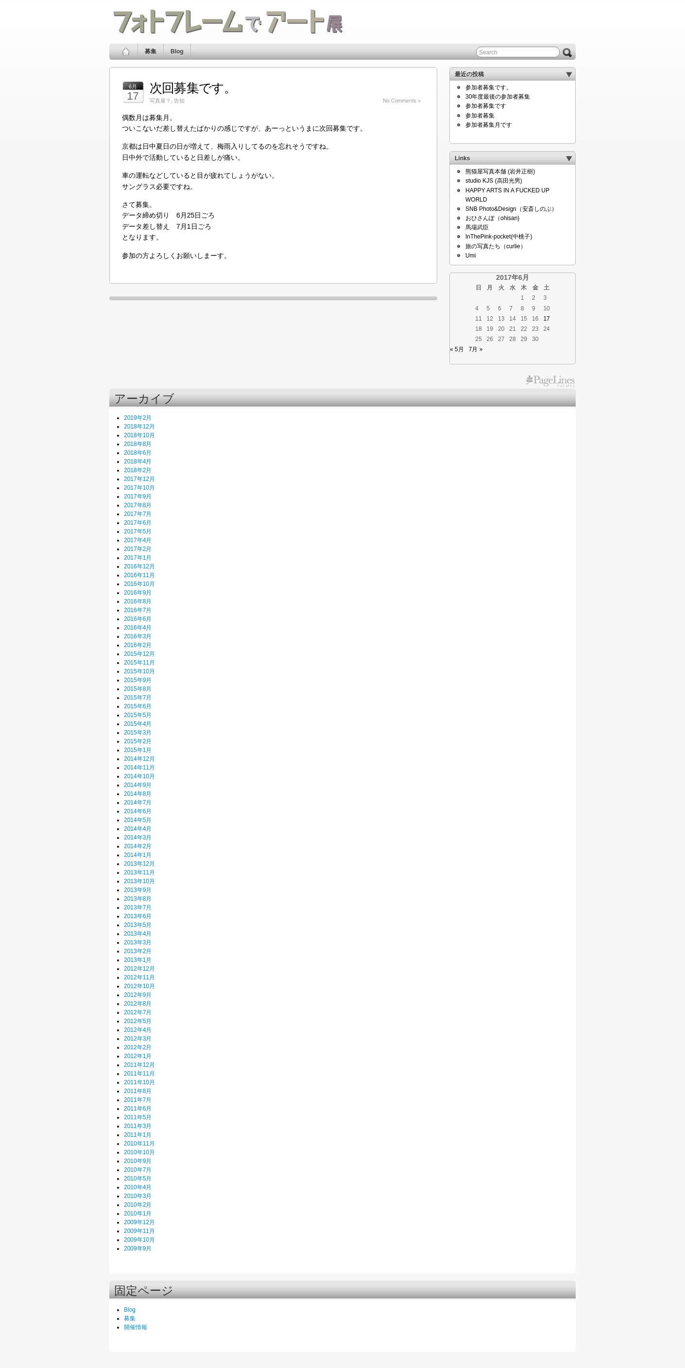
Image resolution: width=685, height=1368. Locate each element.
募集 (150, 51)
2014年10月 (139, 776)
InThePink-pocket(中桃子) (498, 236)
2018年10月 (139, 435)
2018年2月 (138, 470)
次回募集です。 (193, 88)
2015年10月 (139, 671)
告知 (179, 100)
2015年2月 (138, 741)
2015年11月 (139, 662)
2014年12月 (139, 758)
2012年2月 (138, 1047)
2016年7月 (138, 610)
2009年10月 (139, 1239)
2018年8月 (138, 444)
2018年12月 (139, 426)
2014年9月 (138, 785)
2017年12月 (139, 479)
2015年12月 (139, 653)
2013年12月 (139, 863)
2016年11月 (139, 575)
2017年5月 (138, 531)
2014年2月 (138, 846)
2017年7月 (138, 514)
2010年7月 (138, 1169)
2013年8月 (138, 898)
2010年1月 (138, 1213)
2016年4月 (138, 627)
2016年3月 (138, 636)
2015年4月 (138, 723)
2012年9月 (138, 995)
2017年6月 (138, 522)
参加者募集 (480, 115)
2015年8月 (138, 688)
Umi (470, 255)
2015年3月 (138, 732)
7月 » (476, 349)
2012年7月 (138, 1012)
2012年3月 (138, 1038)
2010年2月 (138, 1204)
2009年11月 (139, 1231)
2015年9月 (138, 680)
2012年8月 (138, 1003)
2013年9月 (138, 890)
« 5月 (457, 349)
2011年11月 (139, 1073)
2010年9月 (138, 1161)
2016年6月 (138, 619)
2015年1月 (138, 750)
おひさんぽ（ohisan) (492, 218)
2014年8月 (138, 793)
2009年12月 (139, 1222)
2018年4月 (138, 461)
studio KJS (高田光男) (493, 180)
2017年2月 (138, 549)
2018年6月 (138, 452)
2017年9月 (138, 496)
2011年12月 (139, 1064)
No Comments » (402, 100)
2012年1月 (138, 1056)
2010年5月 (138, 1178)
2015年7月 (138, 697)
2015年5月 (138, 715)
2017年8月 (138, 505)
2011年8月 (138, 1091)
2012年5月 (138, 1021)
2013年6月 (138, 916)
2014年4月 (138, 828)
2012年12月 (139, 968)
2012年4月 (138, 1029)
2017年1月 (138, 557)
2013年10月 (139, 881)
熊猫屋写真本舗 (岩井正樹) (500, 171)
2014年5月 (138, 820)
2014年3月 (138, 837)
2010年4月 (138, 1187)
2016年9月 (138, 592)
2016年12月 (139, 566)
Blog (177, 51)
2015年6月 (138, 706)
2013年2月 (138, 951)
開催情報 (135, 1327)
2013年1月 (138, 960)
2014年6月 (138, 811)
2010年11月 (139, 1143)
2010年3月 (138, 1196)
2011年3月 (138, 1126)
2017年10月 (139, 487)
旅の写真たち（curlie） (495, 246)
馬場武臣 (477, 227)
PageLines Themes (550, 381)
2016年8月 (138, 601)
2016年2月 (138, 645)
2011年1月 (138, 1134)
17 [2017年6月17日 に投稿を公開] (546, 318)
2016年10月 (139, 584)
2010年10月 (139, 1152)
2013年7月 (138, 907)
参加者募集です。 (488, 87)
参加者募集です (485, 106)
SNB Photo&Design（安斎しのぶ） (511, 208)
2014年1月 (138, 855)
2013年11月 (139, 872)
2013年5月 (138, 925)
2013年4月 (138, 933)
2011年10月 (139, 1082)
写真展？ (160, 100)
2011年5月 (138, 1117)
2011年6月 (138, 1108)
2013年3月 (138, 942)
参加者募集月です (488, 124)
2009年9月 (138, 1248)
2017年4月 (138, 540)
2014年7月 (138, 802)
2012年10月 (139, 986)
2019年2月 (138, 417)
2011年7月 (138, 1099)
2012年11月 (139, 977)
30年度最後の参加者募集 (497, 96)
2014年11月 (139, 767)
